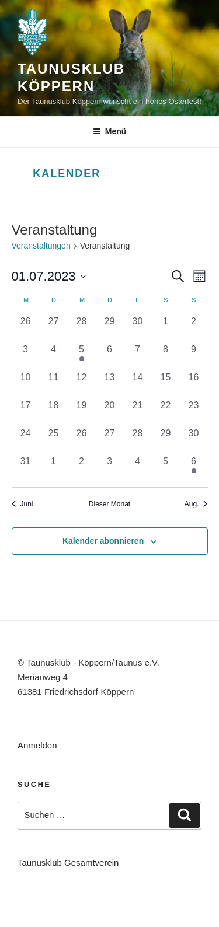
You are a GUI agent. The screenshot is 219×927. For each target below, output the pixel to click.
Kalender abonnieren (103, 540)
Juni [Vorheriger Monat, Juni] (22, 504)
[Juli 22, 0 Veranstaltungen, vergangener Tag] (166, 412)
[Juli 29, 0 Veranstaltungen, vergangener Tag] (166, 440)
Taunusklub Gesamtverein (68, 862)
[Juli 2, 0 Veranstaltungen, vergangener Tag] (194, 328)
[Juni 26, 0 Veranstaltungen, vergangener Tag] (26, 328)
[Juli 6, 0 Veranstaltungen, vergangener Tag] (110, 356)
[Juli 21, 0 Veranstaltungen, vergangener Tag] (138, 412)
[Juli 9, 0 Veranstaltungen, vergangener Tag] (194, 356)
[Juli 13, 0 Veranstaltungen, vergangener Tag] (110, 384)
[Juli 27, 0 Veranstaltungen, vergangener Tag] (110, 440)
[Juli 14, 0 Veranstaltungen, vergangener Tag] (138, 384)
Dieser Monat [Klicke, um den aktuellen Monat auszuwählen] (109, 504)
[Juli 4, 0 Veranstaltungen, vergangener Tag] (54, 356)
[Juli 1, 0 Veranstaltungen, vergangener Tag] (166, 328)
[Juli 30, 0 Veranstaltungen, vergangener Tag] (194, 440)
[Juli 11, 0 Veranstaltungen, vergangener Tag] (54, 384)
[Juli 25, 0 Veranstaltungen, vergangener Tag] (54, 440)
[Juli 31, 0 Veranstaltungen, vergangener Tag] (26, 468)
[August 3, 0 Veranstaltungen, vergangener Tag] (110, 468)
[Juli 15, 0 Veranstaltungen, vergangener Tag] (166, 384)
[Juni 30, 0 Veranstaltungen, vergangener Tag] (138, 328)
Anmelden (37, 745)
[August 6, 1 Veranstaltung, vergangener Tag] (194, 468)
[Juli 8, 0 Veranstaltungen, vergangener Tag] (166, 356)
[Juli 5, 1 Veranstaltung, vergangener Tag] (82, 356)
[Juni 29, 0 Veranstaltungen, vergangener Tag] (110, 328)
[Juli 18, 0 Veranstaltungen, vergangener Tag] (54, 412)
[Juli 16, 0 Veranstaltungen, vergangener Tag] (194, 384)
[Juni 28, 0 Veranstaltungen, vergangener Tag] (82, 328)
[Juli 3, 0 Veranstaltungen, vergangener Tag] (26, 356)
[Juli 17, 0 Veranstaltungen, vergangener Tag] (26, 412)
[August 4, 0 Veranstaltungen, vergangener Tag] (138, 468)
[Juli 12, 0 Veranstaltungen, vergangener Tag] (82, 384)
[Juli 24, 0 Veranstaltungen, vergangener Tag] (26, 440)
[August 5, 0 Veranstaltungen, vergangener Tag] (166, 468)
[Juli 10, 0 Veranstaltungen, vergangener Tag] (26, 384)
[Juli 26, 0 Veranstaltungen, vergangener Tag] (82, 440)
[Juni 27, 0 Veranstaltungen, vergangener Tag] (54, 328)
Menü (110, 131)
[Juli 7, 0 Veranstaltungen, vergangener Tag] (138, 356)
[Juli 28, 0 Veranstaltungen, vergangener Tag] (138, 440)
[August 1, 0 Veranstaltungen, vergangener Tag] (54, 468)
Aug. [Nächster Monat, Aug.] (196, 504)
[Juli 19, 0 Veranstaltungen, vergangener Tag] (82, 412)
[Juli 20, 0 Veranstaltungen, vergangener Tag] (110, 412)
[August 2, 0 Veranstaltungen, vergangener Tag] (82, 468)
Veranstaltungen (41, 245)
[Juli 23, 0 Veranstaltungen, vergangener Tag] (194, 412)
